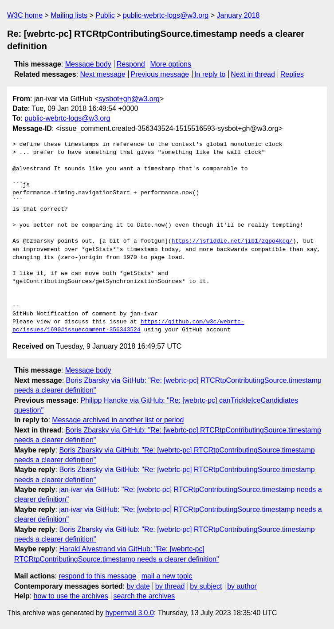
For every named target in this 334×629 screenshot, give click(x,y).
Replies (292, 74)
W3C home (25, 15)
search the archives (144, 596)
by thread (170, 586)
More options (171, 64)
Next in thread (253, 74)
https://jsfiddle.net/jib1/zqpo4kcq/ (232, 241)
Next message (103, 74)
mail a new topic (167, 576)
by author (242, 586)
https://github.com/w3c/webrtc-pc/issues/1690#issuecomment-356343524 (128, 326)
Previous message (160, 74)
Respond (131, 64)
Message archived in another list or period (118, 420)
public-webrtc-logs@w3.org (165, 15)
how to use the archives (71, 596)
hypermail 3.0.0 (129, 613)
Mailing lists (69, 15)
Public (105, 15)
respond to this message (97, 576)
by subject (206, 586)
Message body (88, 64)
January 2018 (238, 15)
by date (137, 586)
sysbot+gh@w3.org (129, 98)
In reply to (209, 74)
